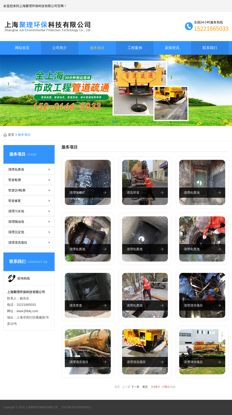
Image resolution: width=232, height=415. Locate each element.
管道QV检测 (16, 190)
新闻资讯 (172, 48)
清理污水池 (16, 211)
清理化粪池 (16, 169)
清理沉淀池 (16, 232)
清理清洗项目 (17, 242)
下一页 (135, 386)
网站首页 (22, 48)
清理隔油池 (16, 221)
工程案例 (135, 48)
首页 (11, 134)
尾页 (145, 386)
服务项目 (97, 48)
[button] (109, 122)
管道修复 (14, 201)
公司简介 (59, 48)
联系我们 (210, 48)
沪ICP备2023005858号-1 (76, 407)
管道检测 (14, 180)
